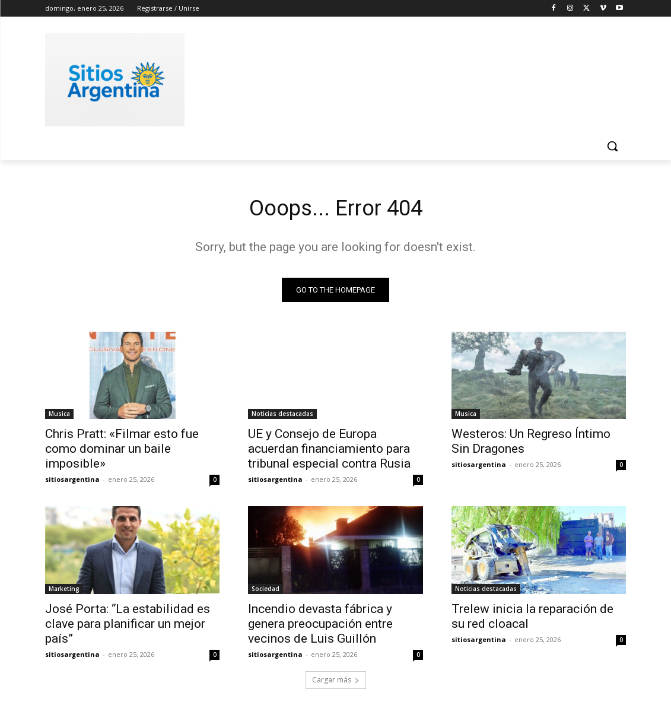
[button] (612, 146)
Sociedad (265, 591)
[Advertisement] (323, 78)
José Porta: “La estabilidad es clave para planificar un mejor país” (127, 627)
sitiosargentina (72, 482)
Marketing (64, 591)
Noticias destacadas (282, 416)
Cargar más (336, 683)
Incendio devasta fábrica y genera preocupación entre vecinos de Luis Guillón (320, 627)
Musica (59, 416)
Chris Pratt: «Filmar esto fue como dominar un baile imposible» (122, 452)
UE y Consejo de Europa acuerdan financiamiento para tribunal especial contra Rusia (329, 452)
